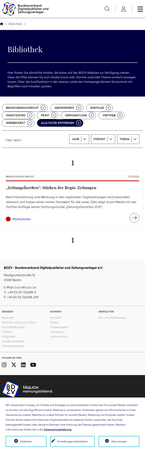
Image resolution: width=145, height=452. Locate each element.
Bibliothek (15, 24)
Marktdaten (19, 115)
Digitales (100, 108)
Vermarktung (79, 115)
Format (99, 139)
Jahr (75, 139)
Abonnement (67, 108)
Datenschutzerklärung (57, 429)
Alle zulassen (119, 441)
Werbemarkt (19, 123)
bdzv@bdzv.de (25, 287)
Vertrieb (113, 115)
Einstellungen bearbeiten (72, 441)
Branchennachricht (26, 108)
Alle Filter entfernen (61, 123)
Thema (125, 139)
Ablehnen (26, 441)
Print (48, 115)
